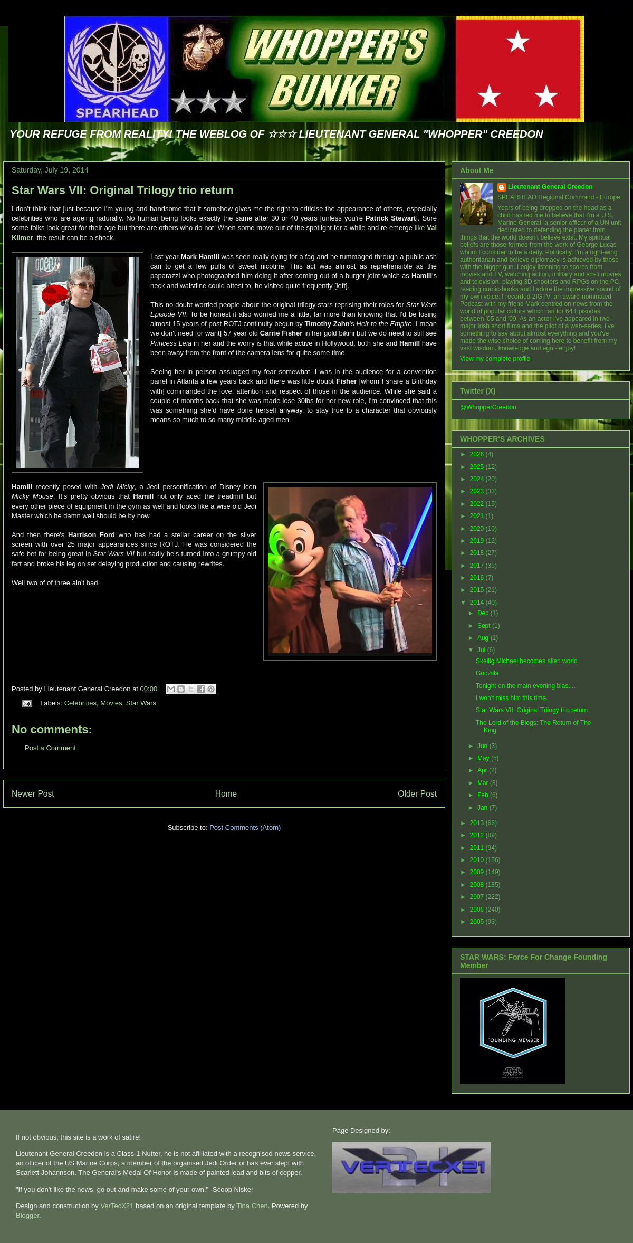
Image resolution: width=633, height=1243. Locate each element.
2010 (478, 860)
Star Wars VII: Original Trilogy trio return (123, 190)
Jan (483, 807)
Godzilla (487, 673)
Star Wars (141, 703)
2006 (478, 909)
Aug (484, 638)
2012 (478, 835)
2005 (478, 921)
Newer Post (33, 793)
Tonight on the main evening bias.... (526, 686)
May (484, 758)
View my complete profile (495, 358)
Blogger (27, 1215)
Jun (483, 746)
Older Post (417, 793)
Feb (483, 795)
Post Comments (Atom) (245, 827)
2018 (478, 553)
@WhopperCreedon (488, 407)
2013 (478, 823)
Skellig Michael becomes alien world (527, 661)
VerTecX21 (116, 1206)
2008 (478, 884)
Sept (484, 625)
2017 (478, 565)
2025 (478, 467)
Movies (111, 703)
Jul (482, 650)
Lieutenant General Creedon (550, 186)
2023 (478, 491)
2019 (478, 540)
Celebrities (80, 703)
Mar (483, 783)
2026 (478, 454)
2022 (478, 504)
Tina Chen (252, 1206)
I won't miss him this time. (512, 698)
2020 (478, 528)
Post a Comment (50, 748)
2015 (478, 590)
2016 (478, 577)
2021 (478, 516)
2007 (478, 897)
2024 (478, 479)
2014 (478, 602)
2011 (478, 848)
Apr (483, 770)
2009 (478, 872)
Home (226, 793)
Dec (484, 613)
